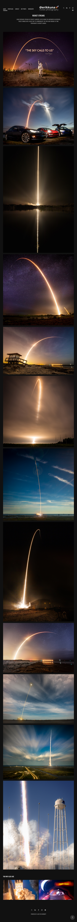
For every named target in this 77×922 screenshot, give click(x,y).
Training (5, 10)
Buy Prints (23, 9)
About (4, 9)
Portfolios (10, 9)
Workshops (31, 9)
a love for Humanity (41, 914)
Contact (17, 9)
